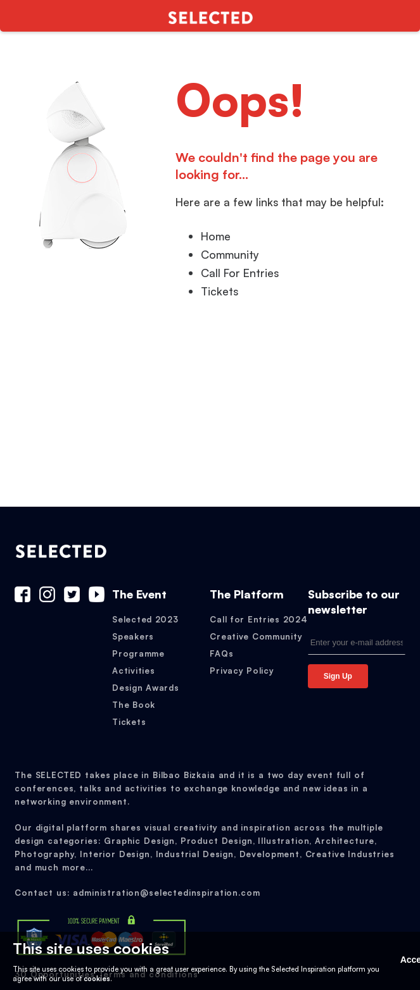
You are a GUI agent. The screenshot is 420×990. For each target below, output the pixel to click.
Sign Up (338, 676)
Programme (138, 653)
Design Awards (145, 688)
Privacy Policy (242, 670)
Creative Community (256, 636)
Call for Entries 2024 (258, 619)
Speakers (133, 636)
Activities (133, 670)
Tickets (129, 722)
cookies (97, 978)
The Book (133, 705)
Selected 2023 (145, 619)
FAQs (221, 653)
